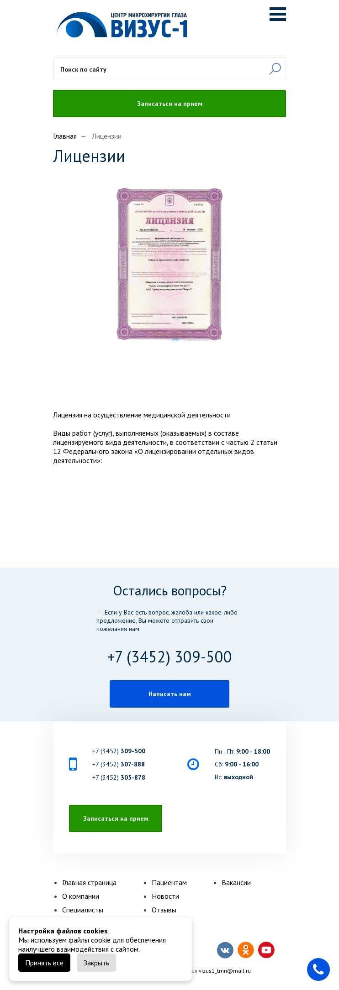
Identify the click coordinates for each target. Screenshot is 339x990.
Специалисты (82, 909)
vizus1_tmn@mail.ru (225, 970)
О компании (80, 896)
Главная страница (89, 882)
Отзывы (164, 909)
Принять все (44, 962)
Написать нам (169, 694)
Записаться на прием (169, 103)
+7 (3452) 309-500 (169, 656)
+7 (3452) (118, 751)
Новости (165, 896)
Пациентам (169, 882)
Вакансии (236, 882)
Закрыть (96, 962)
